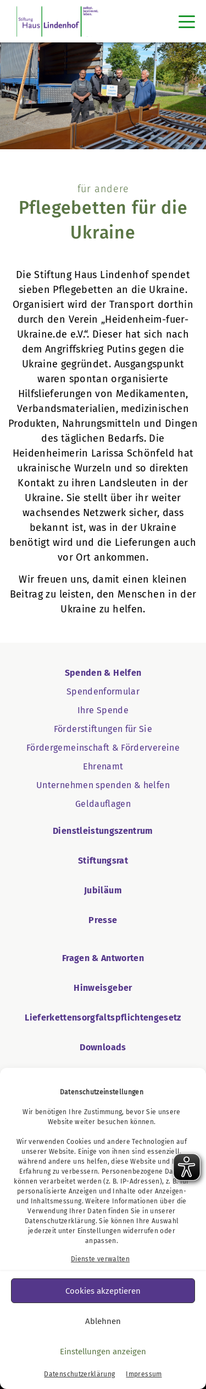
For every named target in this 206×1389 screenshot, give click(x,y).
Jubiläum (103, 890)
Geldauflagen (103, 804)
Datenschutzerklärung (60, 1221)
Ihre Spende (103, 710)
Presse (102, 920)
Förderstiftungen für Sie (103, 729)
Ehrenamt (103, 766)
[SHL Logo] (57, 21)
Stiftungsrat (103, 860)
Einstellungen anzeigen (103, 1352)
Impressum (144, 1374)
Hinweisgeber (103, 988)
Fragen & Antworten (103, 958)
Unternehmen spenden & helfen (103, 785)
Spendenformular (103, 691)
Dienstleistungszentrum (103, 831)
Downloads (103, 1047)
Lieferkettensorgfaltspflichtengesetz (103, 1017)
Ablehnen (103, 1321)
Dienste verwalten (100, 1259)
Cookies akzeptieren (103, 1291)
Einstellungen (99, 1231)
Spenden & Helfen (103, 673)
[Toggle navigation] (187, 21)
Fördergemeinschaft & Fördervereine (103, 747)
